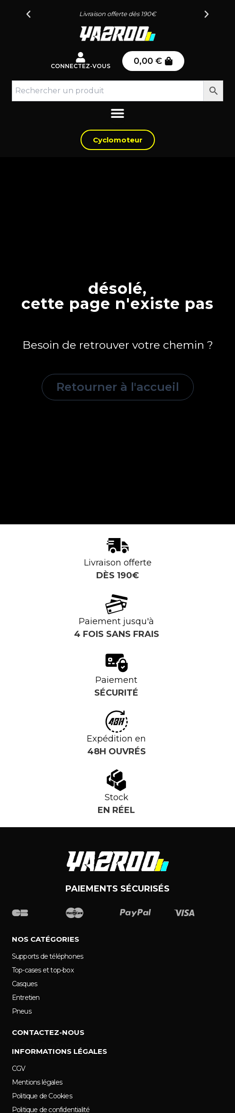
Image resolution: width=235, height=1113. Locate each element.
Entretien (26, 997)
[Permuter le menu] (117, 115)
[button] (28, 14)
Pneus (21, 1011)
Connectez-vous (80, 66)
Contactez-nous (48, 1032)
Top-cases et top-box (42, 970)
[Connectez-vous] (80, 57)
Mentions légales (37, 1082)
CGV (19, 1068)
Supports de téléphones (47, 956)
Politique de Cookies (42, 1096)
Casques (24, 984)
